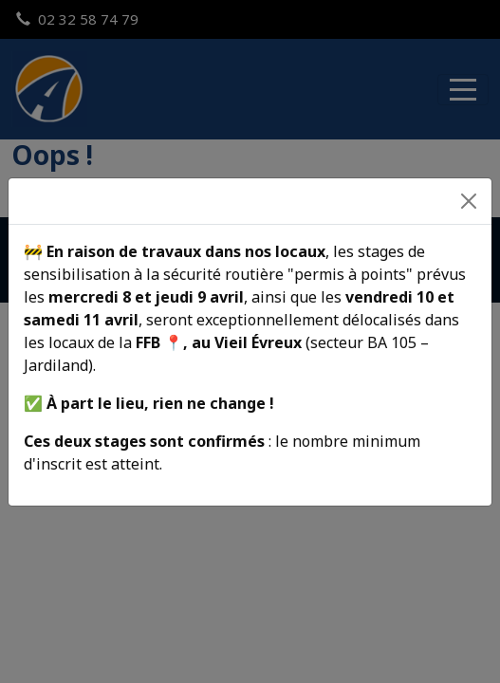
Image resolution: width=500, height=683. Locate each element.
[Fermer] (469, 201)
